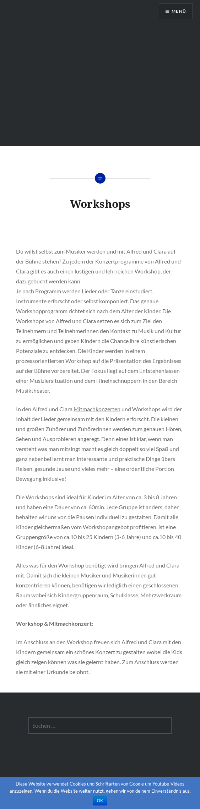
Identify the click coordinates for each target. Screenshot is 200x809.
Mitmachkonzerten (97, 409)
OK (100, 800)
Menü (179, 11)
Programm (48, 291)
